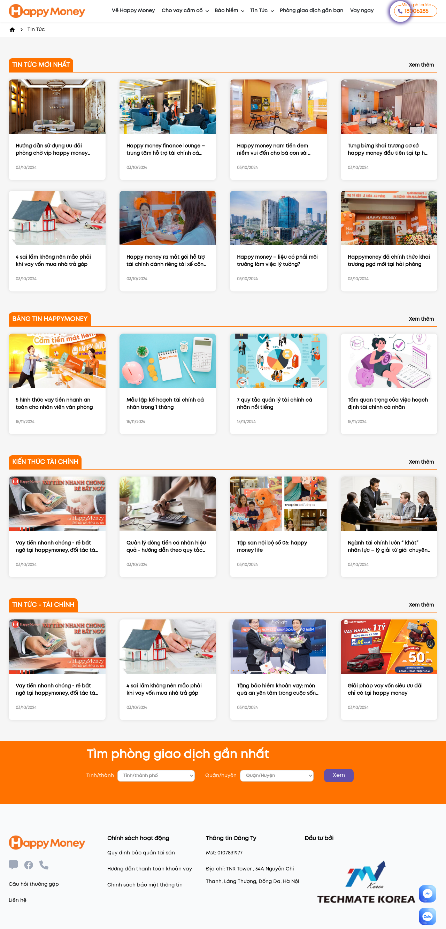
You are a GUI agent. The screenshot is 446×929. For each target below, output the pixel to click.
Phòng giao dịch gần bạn (311, 11)
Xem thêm (421, 65)
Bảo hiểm (226, 11)
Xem (339, 775)
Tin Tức (259, 11)
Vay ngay (362, 11)
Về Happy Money (133, 11)
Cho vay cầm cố (182, 11)
